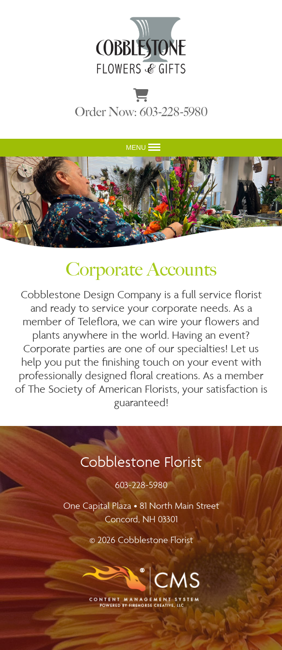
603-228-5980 (141, 485)
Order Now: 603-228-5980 (141, 112)
